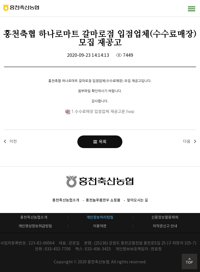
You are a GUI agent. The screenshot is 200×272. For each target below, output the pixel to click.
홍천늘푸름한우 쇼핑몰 (103, 200)
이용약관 (100, 226)
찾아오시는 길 (137, 200)
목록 (100, 141)
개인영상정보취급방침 (35, 226)
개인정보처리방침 (99, 217)
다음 (186, 141)
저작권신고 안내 (165, 226)
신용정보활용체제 (164, 217)
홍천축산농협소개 (65, 200)
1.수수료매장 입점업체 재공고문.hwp (100, 112)
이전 (13, 141)
